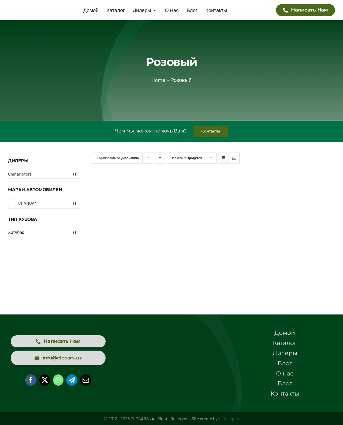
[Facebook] (31, 380)
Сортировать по (118, 158)
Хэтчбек (16, 232)
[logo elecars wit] (171, 346)
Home (158, 80)
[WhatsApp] (58, 380)
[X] (45, 380)
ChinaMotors (20, 173)
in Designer (229, 418)
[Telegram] (72, 380)
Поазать (186, 158)
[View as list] (234, 158)
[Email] (86, 380)
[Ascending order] (160, 158)
